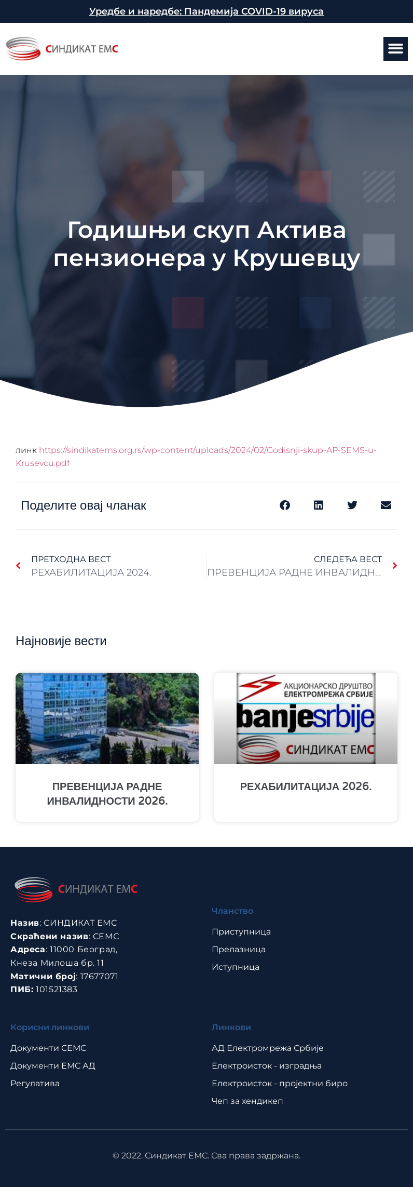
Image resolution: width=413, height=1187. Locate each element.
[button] (395, 49)
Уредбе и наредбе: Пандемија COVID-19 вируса (206, 11)
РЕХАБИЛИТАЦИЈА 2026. (306, 787)
